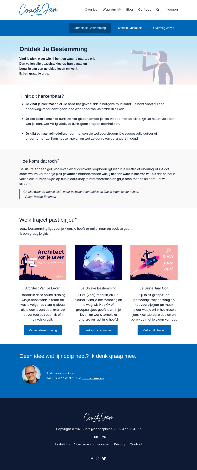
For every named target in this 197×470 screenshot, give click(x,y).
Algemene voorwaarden (91, 444)
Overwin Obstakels (129, 28)
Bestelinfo (62, 444)
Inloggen (171, 9)
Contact (136, 444)
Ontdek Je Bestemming (90, 28)
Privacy (120, 444)
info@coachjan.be (98, 429)
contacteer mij (93, 378)
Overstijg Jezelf (163, 28)
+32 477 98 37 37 (64, 378)
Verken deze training (43, 330)
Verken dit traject (154, 330)
